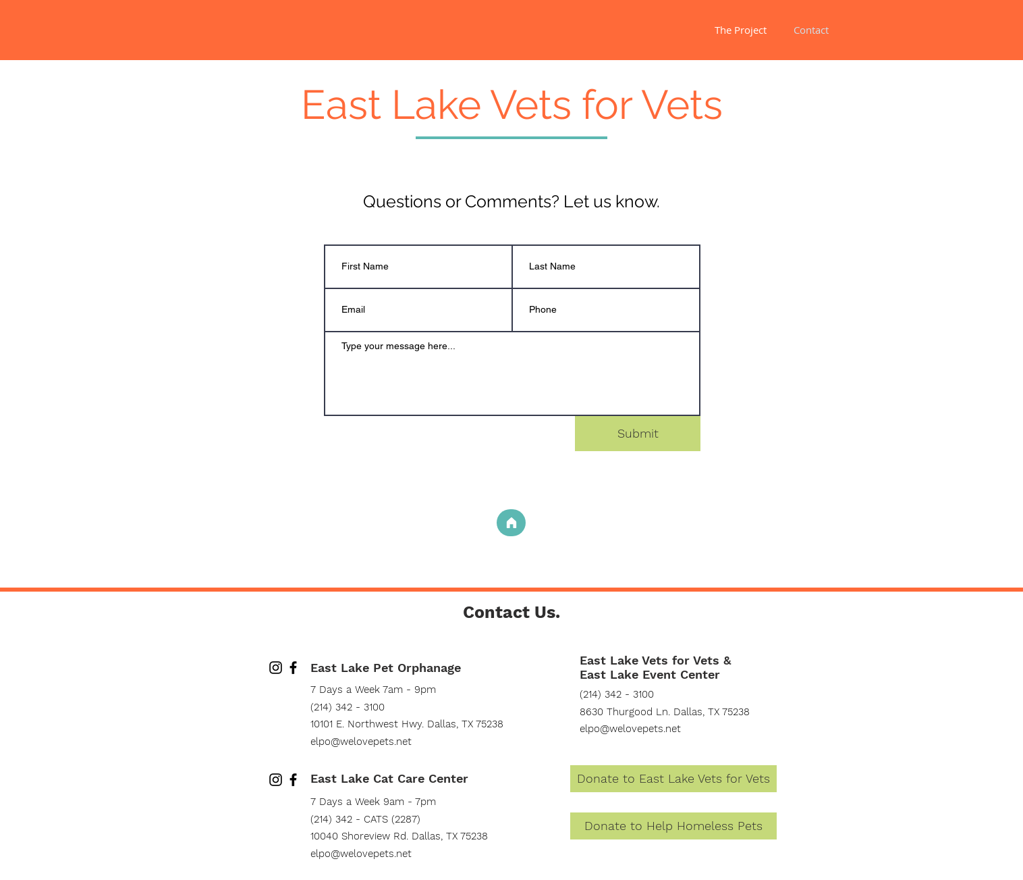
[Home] (511, 522)
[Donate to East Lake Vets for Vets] (673, 778)
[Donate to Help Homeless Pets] (673, 825)
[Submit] (637, 433)
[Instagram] (275, 667)
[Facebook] (293, 667)
